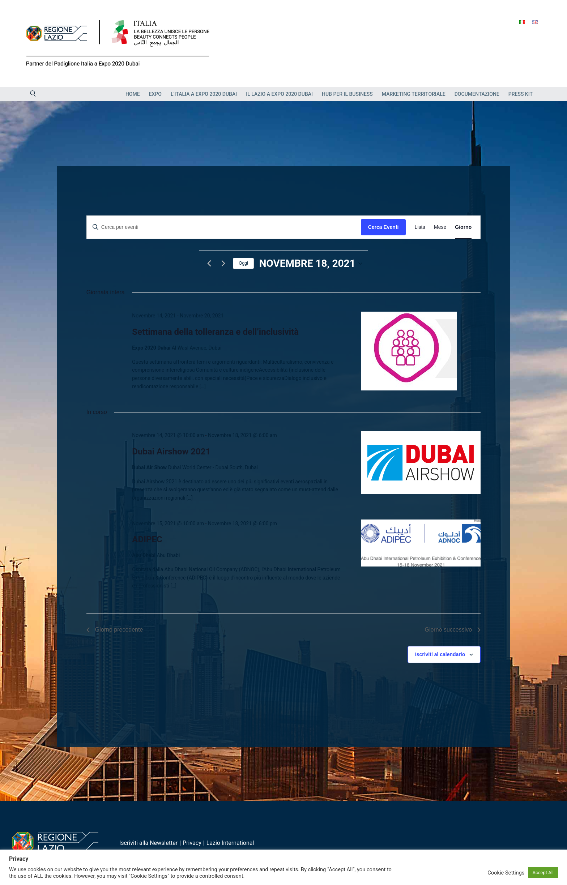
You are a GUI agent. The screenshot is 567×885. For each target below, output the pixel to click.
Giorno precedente (114, 630)
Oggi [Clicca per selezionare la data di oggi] (243, 263)
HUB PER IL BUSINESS (347, 94)
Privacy (192, 842)
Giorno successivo (453, 630)
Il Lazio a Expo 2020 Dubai (279, 94)
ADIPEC (147, 539)
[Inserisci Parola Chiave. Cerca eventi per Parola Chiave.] (224, 227)
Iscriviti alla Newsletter (148, 842)
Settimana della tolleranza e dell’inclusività (215, 332)
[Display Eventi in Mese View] (440, 227)
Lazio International (230, 842)
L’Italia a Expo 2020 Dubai (204, 94)
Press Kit (520, 94)
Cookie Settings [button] (505, 872)
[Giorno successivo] (223, 263)
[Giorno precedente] (209, 263)
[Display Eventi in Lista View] (419, 227)
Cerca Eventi (383, 227)
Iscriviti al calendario (440, 654)
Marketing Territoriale (414, 94)
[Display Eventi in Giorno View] (463, 227)
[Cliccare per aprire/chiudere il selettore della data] (310, 263)
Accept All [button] (543, 872)
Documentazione (477, 94)
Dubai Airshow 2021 (171, 451)
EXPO (155, 94)
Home (132, 94)
